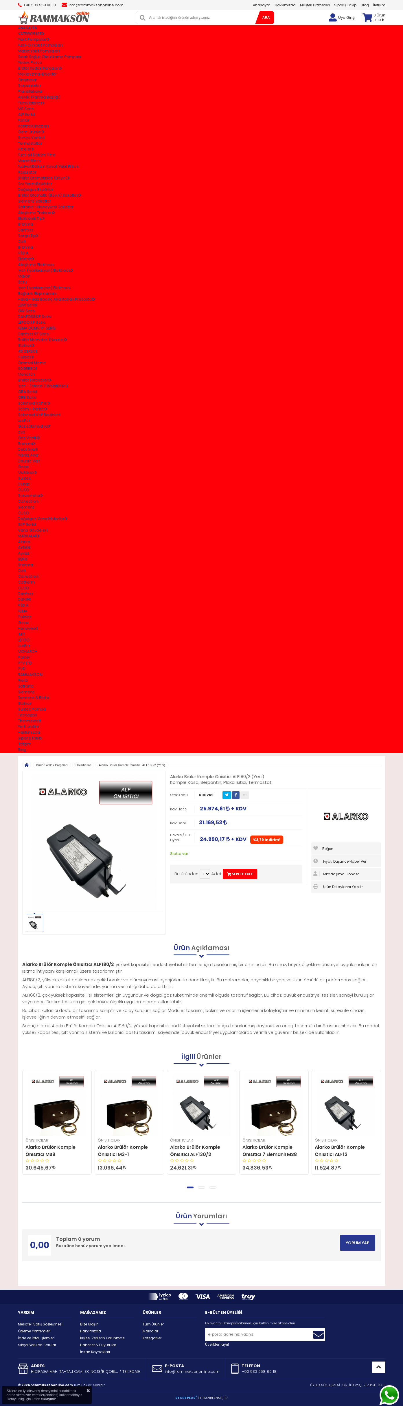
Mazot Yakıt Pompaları (39, 51)
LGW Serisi (27, 305)
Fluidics (25, 617)
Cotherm (26, 582)
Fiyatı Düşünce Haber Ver (339, 861)
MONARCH (27, 651)
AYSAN (24, 547)
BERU (22, 559)
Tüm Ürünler (153, 1324)
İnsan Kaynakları (95, 1351)
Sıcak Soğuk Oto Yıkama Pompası (49, 56)
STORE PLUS (186, 1397)
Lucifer (24, 420)
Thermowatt (29, 720)
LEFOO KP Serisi (32, 322)
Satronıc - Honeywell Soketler (45, 207)
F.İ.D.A (23, 253)
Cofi (21, 241)
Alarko (24, 542)
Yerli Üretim (28, 726)
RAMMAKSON (30, 674)
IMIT (21, 634)
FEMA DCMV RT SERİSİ (37, 328)
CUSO (23, 490)
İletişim (379, 5)
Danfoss (25, 230)
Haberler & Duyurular (98, 1344)
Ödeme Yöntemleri (34, 1331)
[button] (190, 1187)
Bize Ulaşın (89, 1324)
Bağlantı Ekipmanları (37, 293)
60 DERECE (27, 368)
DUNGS (24, 599)
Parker (24, 657)
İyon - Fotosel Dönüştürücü (43, 386)
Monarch (26, 374)
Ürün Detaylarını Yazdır (338, 886)
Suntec (24, 478)
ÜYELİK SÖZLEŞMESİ (325, 1385)
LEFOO (24, 640)
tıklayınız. (49, 1399)
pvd (21, 432)
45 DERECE (28, 351)
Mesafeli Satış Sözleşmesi (40, 1324)
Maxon (24, 276)
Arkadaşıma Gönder (336, 874)
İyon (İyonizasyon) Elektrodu (44, 287)
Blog (365, 5)
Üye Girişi (346, 17)
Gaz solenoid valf (34, 426)
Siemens (26, 507)
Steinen (25, 703)
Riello (23, 680)
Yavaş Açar (28, 455)
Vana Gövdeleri (32, 530)
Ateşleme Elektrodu (36, 264)
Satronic (26, 686)
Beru (22, 282)
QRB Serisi (27, 397)
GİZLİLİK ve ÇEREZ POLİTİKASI (364, 1385)
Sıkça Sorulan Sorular (37, 1344)
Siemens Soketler (34, 201)
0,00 (378, 20)
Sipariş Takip (345, 5)
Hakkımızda (285, 5)
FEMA (22, 611)
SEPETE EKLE (240, 874)
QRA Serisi (27, 391)
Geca (23, 466)
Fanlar (24, 120)
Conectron (28, 501)
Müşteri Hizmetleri (315, 5)
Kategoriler (152, 1338)
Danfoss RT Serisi (33, 334)
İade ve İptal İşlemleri (36, 1338)
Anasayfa (261, 5)
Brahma (25, 224)
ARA (266, 18)
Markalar (150, 1331)
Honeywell (28, 628)
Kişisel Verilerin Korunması (102, 1338)
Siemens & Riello (33, 697)
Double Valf (29, 461)
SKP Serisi (27, 524)
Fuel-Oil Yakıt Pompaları (40, 45)
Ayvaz (23, 553)
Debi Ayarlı (28, 449)
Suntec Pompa (32, 709)
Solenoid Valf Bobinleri (39, 414)
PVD (21, 669)
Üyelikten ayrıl (217, 1344)
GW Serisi (27, 311)
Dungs (24, 484)
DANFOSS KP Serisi (35, 316)
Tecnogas (27, 715)
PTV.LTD (25, 663)
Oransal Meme (32, 363)
